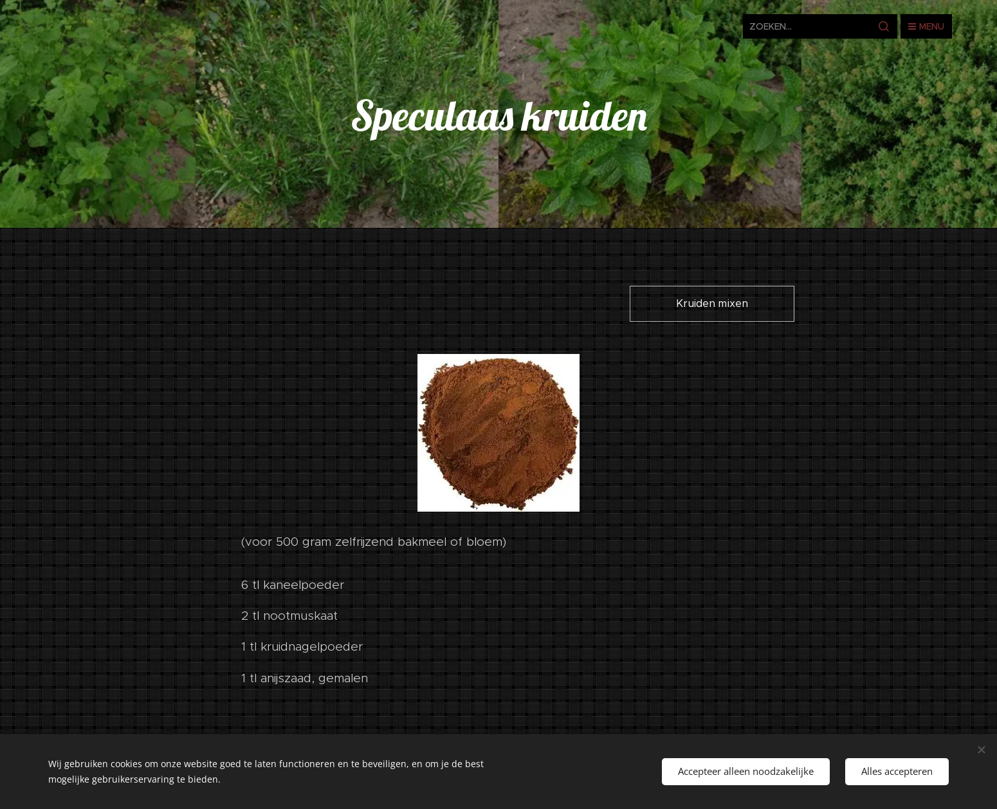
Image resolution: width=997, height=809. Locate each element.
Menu (926, 26)
